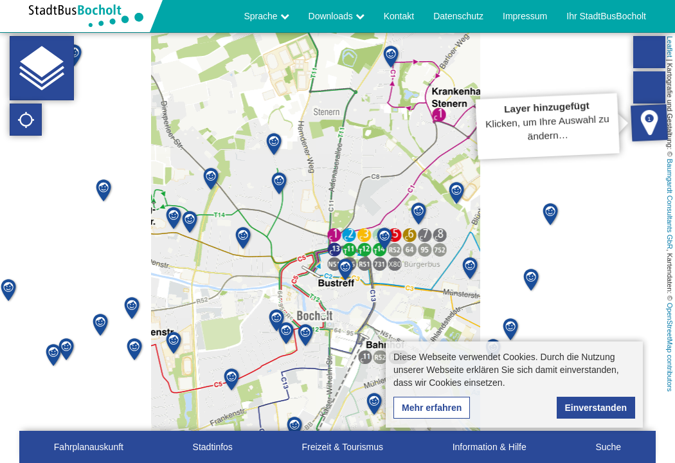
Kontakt (399, 16)
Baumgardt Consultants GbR (670, 204)
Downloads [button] (336, 16)
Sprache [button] (266, 16)
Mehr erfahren (432, 408)
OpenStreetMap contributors (670, 347)
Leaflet (670, 46)
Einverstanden (596, 408)
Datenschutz (458, 16)
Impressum (525, 16)
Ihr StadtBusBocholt (606, 16)
